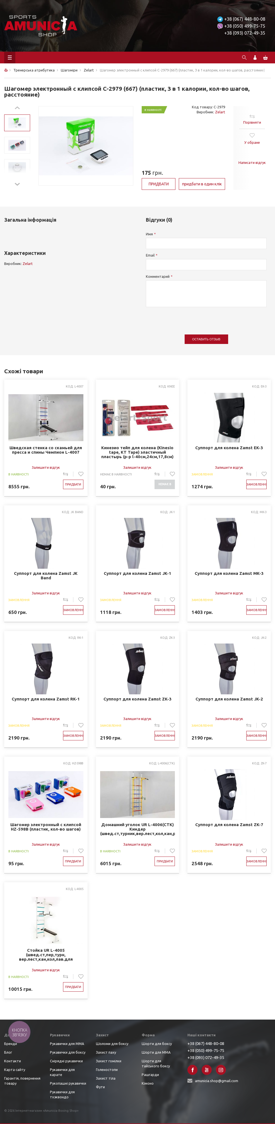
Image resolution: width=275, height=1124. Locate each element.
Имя (149, 234)
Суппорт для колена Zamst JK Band (46, 575)
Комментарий (158, 276)
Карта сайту (14, 1070)
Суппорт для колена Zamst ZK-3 (137, 699)
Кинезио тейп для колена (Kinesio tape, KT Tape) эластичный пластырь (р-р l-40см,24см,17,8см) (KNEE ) (137, 452)
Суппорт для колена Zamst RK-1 (46, 699)
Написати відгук (252, 162)
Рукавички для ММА (67, 1044)
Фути (100, 1087)
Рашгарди (150, 1075)
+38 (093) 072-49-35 (244, 32)
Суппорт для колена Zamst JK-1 (137, 573)
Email (150, 255)
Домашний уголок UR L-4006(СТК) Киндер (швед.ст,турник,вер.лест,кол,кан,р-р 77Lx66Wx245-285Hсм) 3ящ (137, 829)
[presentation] (188, 318)
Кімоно (148, 1083)
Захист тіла (105, 1078)
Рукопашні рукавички (68, 1083)
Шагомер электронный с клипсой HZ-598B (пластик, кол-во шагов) (45, 826)
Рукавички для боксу (67, 1052)
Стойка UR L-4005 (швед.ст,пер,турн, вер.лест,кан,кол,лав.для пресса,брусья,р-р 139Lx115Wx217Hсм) (46, 955)
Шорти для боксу (157, 1044)
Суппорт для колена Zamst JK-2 (229, 699)
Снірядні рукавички (66, 1061)
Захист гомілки (108, 1061)
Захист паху (106, 1052)
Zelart (220, 112)
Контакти (12, 1061)
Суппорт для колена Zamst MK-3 (229, 573)
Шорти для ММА (156, 1052)
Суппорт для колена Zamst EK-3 (229, 448)
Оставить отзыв (206, 339)
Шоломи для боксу (112, 1044)
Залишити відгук (46, 467)
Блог (8, 1052)
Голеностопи (107, 1070)
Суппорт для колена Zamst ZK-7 (229, 824)
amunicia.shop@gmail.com (216, 1081)
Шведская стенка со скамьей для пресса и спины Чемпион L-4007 (45, 450)
